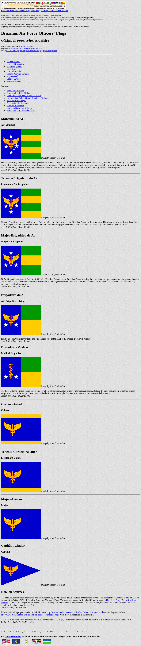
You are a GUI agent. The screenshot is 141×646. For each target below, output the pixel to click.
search (22, 51)
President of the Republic (18, 103)
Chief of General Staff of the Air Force (24, 95)
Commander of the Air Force (19, 93)
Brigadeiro (11, 69)
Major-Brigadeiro (14, 66)
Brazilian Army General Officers (21, 110)
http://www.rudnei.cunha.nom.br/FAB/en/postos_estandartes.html (30, 615)
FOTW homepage (12, 51)
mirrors (54, 51)
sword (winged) (25, 48)
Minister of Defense (15, 105)
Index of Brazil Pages (16, 100)
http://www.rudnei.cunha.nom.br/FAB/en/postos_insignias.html (75, 612)
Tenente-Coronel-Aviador (18, 74)
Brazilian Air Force (15, 90)
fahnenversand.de (13, 636)
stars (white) (13, 48)
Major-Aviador (13, 76)
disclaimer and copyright (35, 51)
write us (48, 51)
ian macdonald (28, 46)
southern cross (37, 48)
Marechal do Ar (13, 61)
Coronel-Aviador (14, 71)
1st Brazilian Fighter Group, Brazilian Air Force (28, 98)
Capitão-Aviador (14, 79)
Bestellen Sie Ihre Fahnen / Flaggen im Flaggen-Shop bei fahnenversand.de (34, 9)
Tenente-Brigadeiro (15, 64)
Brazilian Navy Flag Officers (19, 108)
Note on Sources (14, 81)
